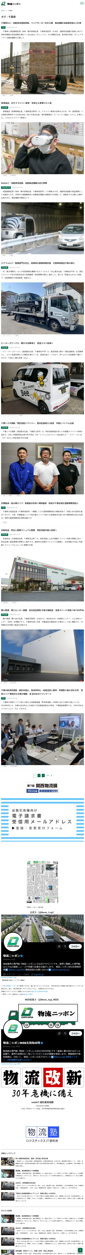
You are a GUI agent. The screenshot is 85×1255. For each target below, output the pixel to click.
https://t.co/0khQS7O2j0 (39, 991)
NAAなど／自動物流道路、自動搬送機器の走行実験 (24, 183)
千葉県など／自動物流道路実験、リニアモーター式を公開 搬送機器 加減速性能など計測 (41, 23)
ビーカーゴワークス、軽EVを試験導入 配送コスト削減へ (27, 343)
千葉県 (11, 95)
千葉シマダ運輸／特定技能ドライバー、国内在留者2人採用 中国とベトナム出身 (37, 423)
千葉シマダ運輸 (7, 495)
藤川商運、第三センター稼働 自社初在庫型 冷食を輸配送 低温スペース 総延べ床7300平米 (42, 610)
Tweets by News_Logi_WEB (10, 1064)
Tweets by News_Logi (8, 977)
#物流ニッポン (11, 986)
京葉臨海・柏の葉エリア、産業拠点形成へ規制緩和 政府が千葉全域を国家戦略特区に (40, 503)
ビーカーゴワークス (8, 415)
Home (3, 10)
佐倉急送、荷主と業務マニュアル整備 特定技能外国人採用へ (29, 530)
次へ (48, 775)
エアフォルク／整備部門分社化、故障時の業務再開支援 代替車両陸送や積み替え (38, 263)
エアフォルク (7, 335)
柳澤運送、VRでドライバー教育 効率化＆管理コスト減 (26, 103)
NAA (4, 95)
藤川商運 (13, 682)
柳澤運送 (13, 175)
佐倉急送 (5, 602)
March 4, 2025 (28, 994)
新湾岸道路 (14, 766)
